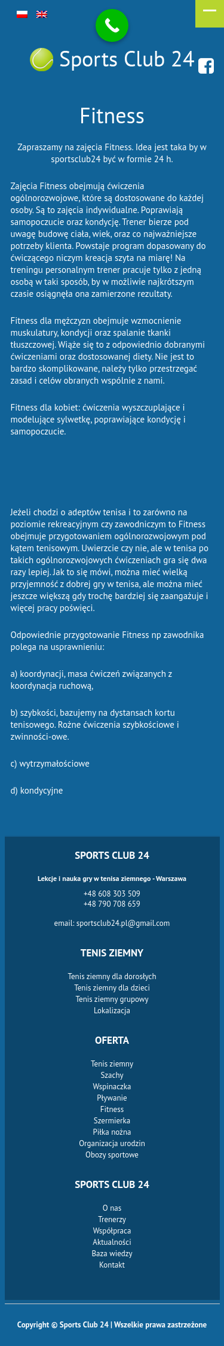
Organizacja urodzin (112, 1143)
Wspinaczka (112, 1086)
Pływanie (112, 1098)
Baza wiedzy (111, 1253)
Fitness (112, 1109)
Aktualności (112, 1242)
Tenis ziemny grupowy (112, 999)
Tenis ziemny (112, 1064)
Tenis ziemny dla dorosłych (111, 976)
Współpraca (112, 1231)
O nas (112, 1208)
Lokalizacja (112, 1010)
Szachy (111, 1075)
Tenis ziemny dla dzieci (112, 988)
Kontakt (112, 1265)
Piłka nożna (112, 1132)
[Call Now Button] (112, 25)
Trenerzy (112, 1219)
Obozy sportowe (112, 1155)
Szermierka (112, 1121)
